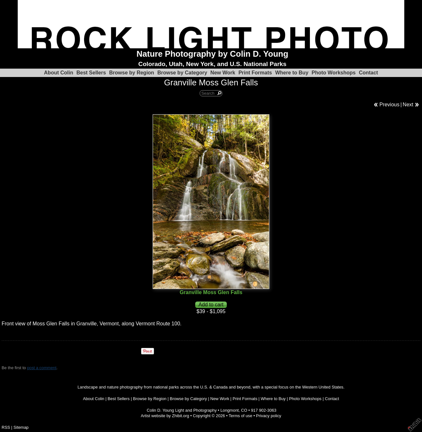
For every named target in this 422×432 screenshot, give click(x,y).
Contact (368, 72)
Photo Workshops (334, 72)
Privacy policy (268, 415)
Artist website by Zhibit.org (165, 415)
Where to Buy (291, 72)
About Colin (58, 72)
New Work (222, 72)
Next (408, 104)
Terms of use (240, 415)
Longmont (229, 410)
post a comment (41, 367)
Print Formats (255, 72)
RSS (6, 427)
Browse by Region (131, 72)
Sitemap (21, 427)
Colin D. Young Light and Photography (182, 410)
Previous (389, 104)
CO (244, 410)
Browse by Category (182, 72)
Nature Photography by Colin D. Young (212, 53)
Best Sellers (91, 72)
